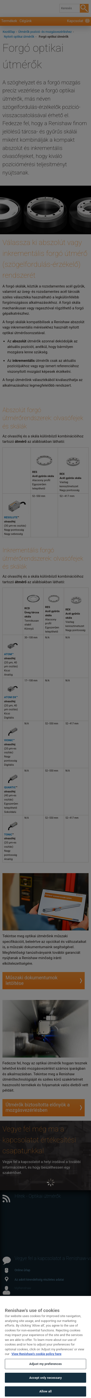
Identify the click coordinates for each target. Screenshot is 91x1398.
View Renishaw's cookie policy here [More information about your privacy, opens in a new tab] (36, 1362)
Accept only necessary (45, 1386)
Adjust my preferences (45, 1372)
